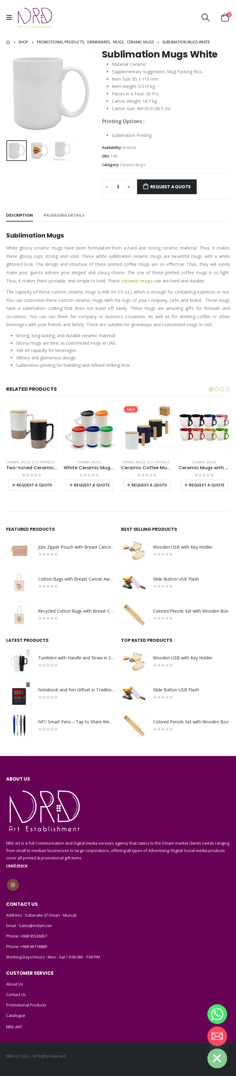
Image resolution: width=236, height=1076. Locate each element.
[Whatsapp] (217, 1014)
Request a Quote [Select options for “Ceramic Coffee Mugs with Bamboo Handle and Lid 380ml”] (149, 485)
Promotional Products (26, 1005)
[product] (31, 429)
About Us (14, 984)
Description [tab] (19, 215)
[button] (211, 389)
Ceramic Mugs (132, 164)
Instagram (13, 885)
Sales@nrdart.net (35, 925)
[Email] (217, 1036)
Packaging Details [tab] (64, 215)
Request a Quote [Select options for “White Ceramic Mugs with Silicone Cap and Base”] (92, 485)
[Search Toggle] (205, 18)
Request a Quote (170, 187)
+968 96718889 (33, 946)
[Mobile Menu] (10, 17)
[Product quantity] (118, 186)
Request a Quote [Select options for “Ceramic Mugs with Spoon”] (207, 485)
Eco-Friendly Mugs (48, 462)
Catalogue (15, 1015)
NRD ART (14, 1027)
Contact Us (16, 994)
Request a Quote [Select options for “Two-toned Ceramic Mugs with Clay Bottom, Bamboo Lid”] (34, 485)
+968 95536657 (33, 936)
